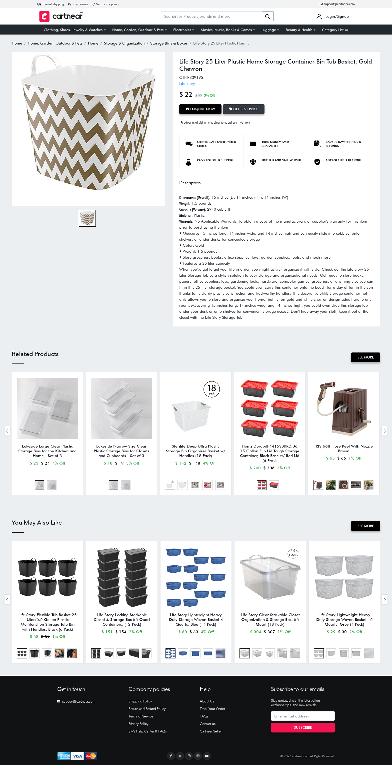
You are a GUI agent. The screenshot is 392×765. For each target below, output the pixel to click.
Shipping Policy (140, 701)
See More (366, 357)
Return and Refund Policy (147, 708)
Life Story (187, 83)
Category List (335, 30)
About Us (207, 701)
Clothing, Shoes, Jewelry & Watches (73, 30)
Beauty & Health (299, 30)
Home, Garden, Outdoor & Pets (138, 30)
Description (190, 182)
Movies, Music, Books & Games (226, 30)
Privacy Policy (138, 723)
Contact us (207, 723)
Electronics (182, 30)
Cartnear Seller (211, 731)
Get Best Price (243, 109)
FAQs (204, 716)
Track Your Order (212, 708)
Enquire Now (200, 109)
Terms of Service (140, 716)
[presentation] (7, 431)
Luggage (269, 30)
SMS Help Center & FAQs (147, 731)
